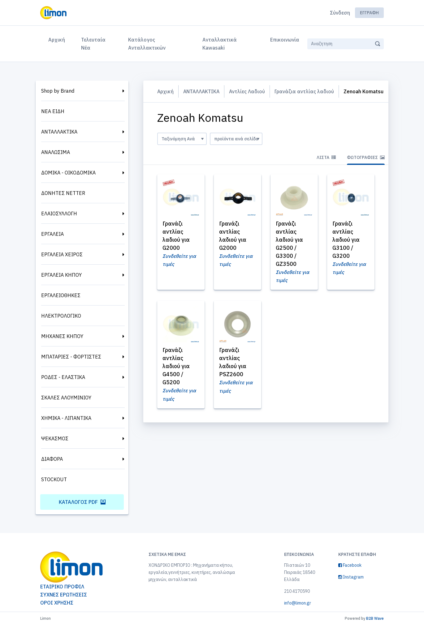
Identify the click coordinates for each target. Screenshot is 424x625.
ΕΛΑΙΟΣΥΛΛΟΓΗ (59, 213)
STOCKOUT (54, 479)
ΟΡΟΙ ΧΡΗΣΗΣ (56, 603)
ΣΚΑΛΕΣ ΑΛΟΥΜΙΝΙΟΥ (66, 397)
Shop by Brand (57, 91)
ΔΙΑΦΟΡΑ (52, 459)
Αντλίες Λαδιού (249, 91)
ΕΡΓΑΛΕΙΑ (52, 234)
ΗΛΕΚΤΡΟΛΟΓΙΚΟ (61, 316)
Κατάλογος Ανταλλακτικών (147, 44)
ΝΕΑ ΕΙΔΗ (52, 111)
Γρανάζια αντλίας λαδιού (306, 91)
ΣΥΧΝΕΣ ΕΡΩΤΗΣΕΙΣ (63, 595)
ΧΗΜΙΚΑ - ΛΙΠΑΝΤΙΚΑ (66, 418)
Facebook (349, 565)
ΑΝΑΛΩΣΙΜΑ (55, 152)
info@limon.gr (297, 603)
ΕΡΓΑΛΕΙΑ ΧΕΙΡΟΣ (62, 254)
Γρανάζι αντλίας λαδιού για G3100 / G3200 (347, 252)
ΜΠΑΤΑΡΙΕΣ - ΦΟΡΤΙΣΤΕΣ (71, 357)
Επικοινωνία (284, 40)
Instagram (351, 577)
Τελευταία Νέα (93, 44)
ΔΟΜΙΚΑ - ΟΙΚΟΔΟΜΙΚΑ (68, 172)
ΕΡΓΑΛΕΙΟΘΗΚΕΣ (60, 295)
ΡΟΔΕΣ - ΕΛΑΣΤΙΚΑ (63, 377)
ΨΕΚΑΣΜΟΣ (54, 438)
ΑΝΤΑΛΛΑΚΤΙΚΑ (59, 132)
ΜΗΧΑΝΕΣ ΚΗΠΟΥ (62, 336)
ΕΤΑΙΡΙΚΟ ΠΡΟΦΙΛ (62, 586)
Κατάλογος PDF (82, 502)
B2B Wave (375, 618)
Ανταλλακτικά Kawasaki (219, 44)
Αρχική (57, 39)
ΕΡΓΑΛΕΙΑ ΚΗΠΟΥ (61, 275)
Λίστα (326, 170)
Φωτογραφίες (366, 170)
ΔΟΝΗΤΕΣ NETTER (63, 193)
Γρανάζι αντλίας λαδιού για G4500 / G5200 (177, 378)
